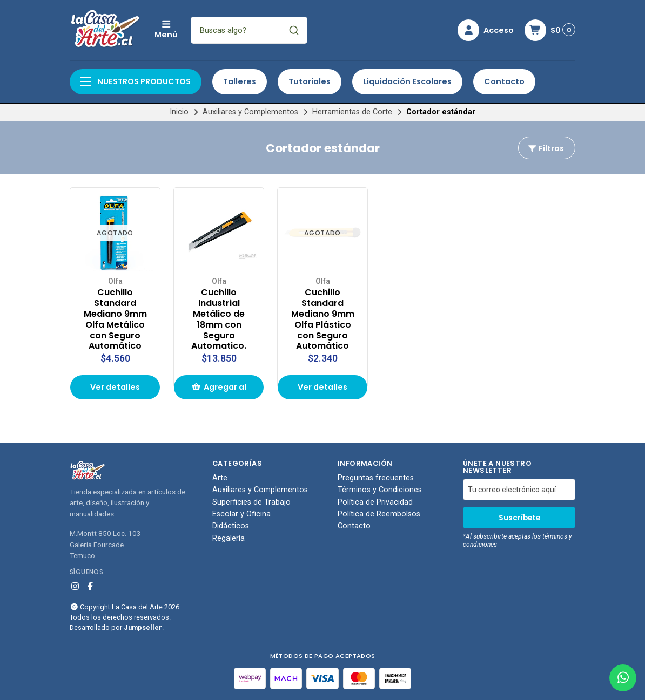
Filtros (545, 148)
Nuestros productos (135, 81)
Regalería (228, 538)
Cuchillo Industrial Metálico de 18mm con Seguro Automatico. (218, 319)
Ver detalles (115, 387)
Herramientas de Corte (352, 112)
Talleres (239, 81)
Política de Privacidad (375, 502)
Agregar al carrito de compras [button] (218, 390)
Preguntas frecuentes (376, 478)
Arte (219, 478)
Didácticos (230, 526)
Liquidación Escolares (407, 81)
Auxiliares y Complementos (250, 112)
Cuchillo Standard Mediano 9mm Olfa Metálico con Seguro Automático (115, 319)
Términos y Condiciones (380, 490)
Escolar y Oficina (241, 514)
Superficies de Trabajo (251, 502)
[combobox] (249, 30)
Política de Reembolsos (379, 514)
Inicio (179, 112)
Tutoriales (309, 81)
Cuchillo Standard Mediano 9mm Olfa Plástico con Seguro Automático (322, 319)
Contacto (504, 81)
